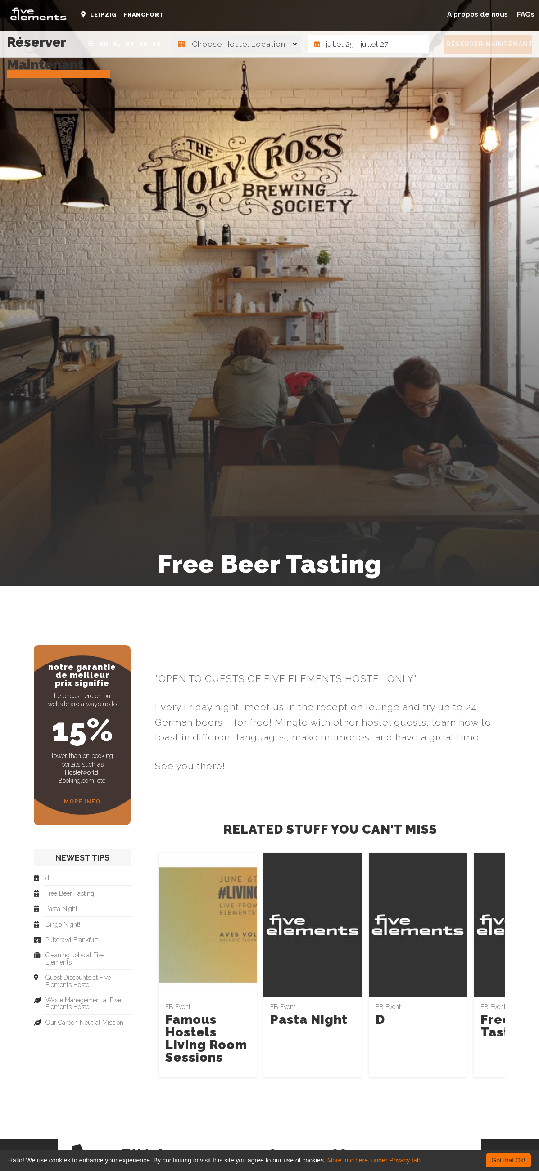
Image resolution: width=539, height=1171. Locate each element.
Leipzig (103, 14)
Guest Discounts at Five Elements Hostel (78, 981)
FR (144, 43)
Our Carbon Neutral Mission (84, 1022)
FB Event (177, 1006)
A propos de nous (477, 14)
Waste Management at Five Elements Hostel (83, 1003)
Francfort (143, 14)
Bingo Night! (62, 924)
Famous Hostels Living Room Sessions (206, 1038)
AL (117, 43)
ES (157, 43)
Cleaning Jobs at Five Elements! (74, 958)
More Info (82, 801)
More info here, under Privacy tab (374, 1160)
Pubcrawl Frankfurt (71, 940)
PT (130, 43)
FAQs (525, 14)
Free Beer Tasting (69, 893)
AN (104, 43)
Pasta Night (309, 1019)
